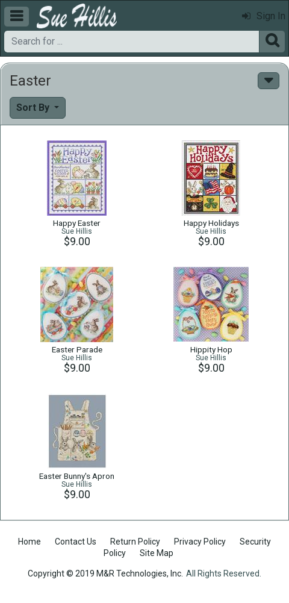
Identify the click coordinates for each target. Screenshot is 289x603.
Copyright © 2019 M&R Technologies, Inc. (105, 573)
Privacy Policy (200, 541)
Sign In (263, 16)
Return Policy (135, 541)
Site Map (156, 553)
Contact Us (75, 541)
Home (29, 541)
